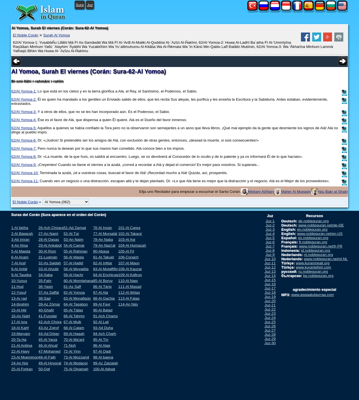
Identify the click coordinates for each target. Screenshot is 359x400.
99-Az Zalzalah (105, 363)
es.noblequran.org (313, 238)
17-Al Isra (19, 322)
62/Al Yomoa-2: (23, 99)
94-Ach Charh (104, 334)
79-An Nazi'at (104, 245)
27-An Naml (48, 234)
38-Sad (44, 298)
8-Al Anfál (19, 269)
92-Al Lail (101, 322)
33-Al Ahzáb (48, 269)
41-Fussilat (47, 316)
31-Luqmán (47, 257)
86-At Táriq (102, 287)
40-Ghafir (46, 310)
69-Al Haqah (74, 334)
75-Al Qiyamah (76, 369)
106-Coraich (128, 257)
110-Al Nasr (128, 281)
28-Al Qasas (48, 239)
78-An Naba (103, 239)
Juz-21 (270, 305)
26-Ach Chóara (51, 228)
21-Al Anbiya (21, 345)
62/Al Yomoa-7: (23, 148)
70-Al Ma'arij (74, 339)
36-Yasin (45, 287)
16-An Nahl (20, 316)
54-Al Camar (74, 245)
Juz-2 (270, 225)
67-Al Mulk (72, 322)
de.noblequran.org (313, 221)
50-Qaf (44, 369)
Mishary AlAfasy (261, 191)
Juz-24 (270, 318)
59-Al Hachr (73, 275)
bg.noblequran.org (318, 276)
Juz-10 (270, 259)
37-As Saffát (48, 292)
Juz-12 (270, 267)
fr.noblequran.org (313, 242)
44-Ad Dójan (48, 334)
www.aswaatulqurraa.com (312, 295)
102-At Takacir (130, 234)
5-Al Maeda (20, 251)
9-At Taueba (21, 275)
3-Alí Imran (20, 239)
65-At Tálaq (73, 310)
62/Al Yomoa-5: (23, 128)
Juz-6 (270, 242)
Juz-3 (270, 229)
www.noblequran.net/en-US (319, 234)
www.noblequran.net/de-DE (321, 225)
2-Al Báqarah (22, 234)
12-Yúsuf (18, 292)
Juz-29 (270, 339)
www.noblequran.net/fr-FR (320, 246)
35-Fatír (45, 281)
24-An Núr (19, 363)
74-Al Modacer (76, 363)
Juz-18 (270, 292)
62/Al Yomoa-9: (23, 165)
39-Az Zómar (49, 304)
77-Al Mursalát (105, 234)
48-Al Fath (47, 357)
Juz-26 (270, 326)
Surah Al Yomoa (56, 35)
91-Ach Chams (105, 316)
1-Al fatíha (19, 228)
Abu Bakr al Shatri (333, 191)
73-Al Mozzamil (76, 357)
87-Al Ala (100, 292)
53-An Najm (73, 239)
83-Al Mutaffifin (105, 269)
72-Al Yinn (72, 351)
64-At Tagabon (76, 304)
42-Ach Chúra (49, 322)
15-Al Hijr (19, 310)
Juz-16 (270, 284)
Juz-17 (270, 288)
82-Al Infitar (102, 263)
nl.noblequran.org (318, 255)
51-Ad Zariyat (75, 228)
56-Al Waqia (74, 257)
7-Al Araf (18, 263)
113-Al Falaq (129, 298)
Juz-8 (270, 250)
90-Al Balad (102, 310)
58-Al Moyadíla (76, 269)
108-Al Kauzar (130, 269)
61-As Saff (72, 287)
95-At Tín (101, 339)
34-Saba (45, 275)
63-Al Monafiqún (77, 298)
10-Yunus (19, 281)
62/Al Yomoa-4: (23, 120)
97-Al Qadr (102, 351)
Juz (90, 5)
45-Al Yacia (47, 339)
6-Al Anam (20, 257)
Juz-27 (270, 330)
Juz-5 (270, 238)
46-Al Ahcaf (47, 345)
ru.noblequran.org (313, 271)
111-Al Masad (129, 287)
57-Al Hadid (73, 263)
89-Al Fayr (101, 304)
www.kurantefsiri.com (313, 267)
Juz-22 (270, 309)
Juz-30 (270, 343)
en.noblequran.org (312, 229)
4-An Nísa (19, 245)
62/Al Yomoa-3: (23, 112)
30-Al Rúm (47, 251)
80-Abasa (101, 251)
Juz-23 (270, 313)
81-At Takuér (103, 257)
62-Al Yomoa (74, 292)
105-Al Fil (126, 251)
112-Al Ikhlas (129, 292)
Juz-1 (270, 221)
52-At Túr (71, 234)
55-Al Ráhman (76, 251)
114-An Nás (128, 304)
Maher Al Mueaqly (296, 191)
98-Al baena (103, 357)
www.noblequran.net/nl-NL (326, 259)
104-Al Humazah (132, 245)
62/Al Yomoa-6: (23, 140)
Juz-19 (270, 297)
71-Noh (70, 345)
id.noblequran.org (315, 250)
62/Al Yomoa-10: (25, 173)
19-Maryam (20, 334)
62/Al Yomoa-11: (25, 181)
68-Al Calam (74, 328)
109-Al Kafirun (130, 275)
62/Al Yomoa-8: (23, 156)
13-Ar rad (19, 298)
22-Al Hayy (20, 351)
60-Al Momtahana (78, 281)
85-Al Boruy (103, 281)
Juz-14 (270, 276)
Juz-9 (270, 255)
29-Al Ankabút (50, 245)
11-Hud (17, 287)
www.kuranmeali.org (313, 263)
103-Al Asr (127, 239)
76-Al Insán (102, 228)
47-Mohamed (49, 351)
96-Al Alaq (101, 345)
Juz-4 (270, 234)
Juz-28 (270, 334)
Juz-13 (270, 271)
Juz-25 (270, 322)
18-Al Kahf (20, 328)
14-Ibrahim (20, 304)
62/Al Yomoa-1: (23, 91)
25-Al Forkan (22, 369)
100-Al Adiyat (104, 369)
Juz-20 (270, 301)
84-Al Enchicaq (105, 275)
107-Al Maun (129, 263)
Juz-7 (270, 246)
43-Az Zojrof (48, 328)
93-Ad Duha (103, 328)
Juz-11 (270, 263)
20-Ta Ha (18, 339)
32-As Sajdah (49, 263)
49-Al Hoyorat (49, 363)
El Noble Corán (25, 35)
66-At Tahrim (74, 316)
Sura (80, 5)
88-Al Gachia (104, 298)
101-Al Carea (129, 228)
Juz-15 (270, 280)
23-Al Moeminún (24, 357)
